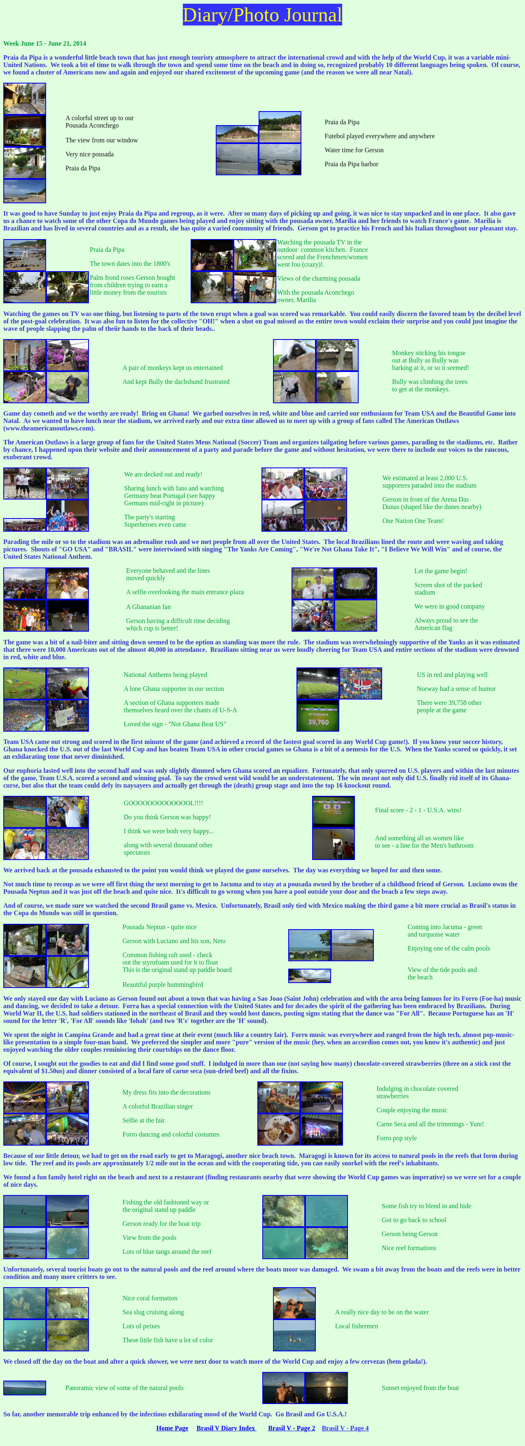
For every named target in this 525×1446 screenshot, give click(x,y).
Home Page (172, 1428)
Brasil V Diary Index (226, 1428)
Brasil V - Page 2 (291, 1428)
